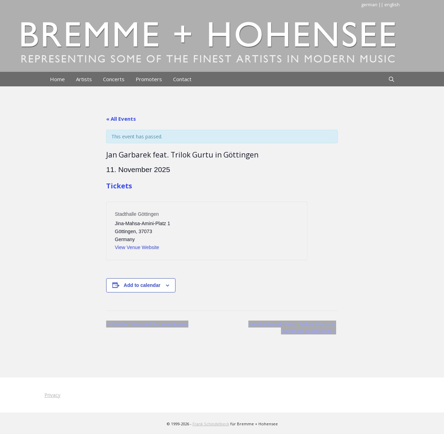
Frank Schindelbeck (211, 423)
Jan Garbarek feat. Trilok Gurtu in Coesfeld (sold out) (292, 327)
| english (390, 4)
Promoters (149, 79)
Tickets (119, 185)
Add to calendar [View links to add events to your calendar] (142, 285)
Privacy (52, 395)
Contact (182, 79)
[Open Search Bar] (391, 79)
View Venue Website (137, 247)
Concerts (114, 79)
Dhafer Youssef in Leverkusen (147, 324)
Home (57, 79)
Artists (84, 79)
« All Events (121, 118)
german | (371, 4)
